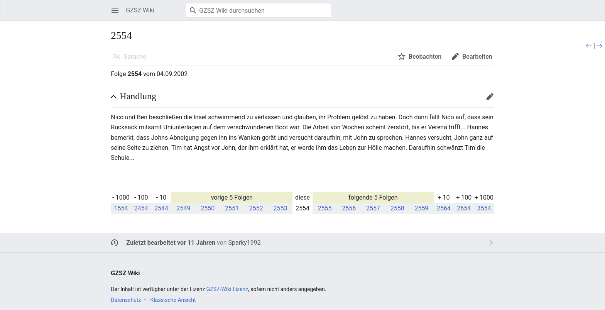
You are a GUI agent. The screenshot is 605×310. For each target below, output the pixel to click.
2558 (397, 208)
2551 (232, 208)
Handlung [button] (138, 96)
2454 (141, 208)
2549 (184, 208)
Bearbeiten (492, 100)
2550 (208, 208)
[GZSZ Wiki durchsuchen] (258, 10)
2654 (464, 208)
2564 (444, 208)
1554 (121, 208)
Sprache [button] (134, 56)
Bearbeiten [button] (477, 56)
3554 (484, 208)
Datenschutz (126, 300)
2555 (324, 208)
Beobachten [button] (425, 56)
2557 (373, 208)
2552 (256, 208)
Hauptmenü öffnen (117, 14)
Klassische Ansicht (173, 300)
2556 (349, 208)
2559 (421, 208)
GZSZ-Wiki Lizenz (227, 289)
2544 (161, 208)
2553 (280, 208)
